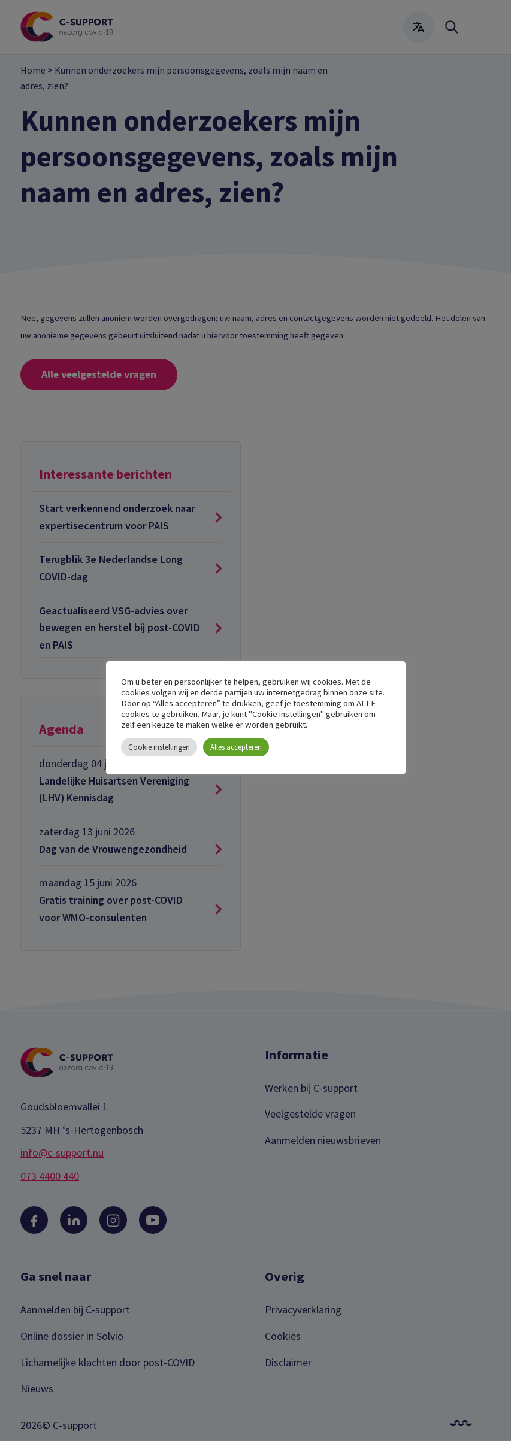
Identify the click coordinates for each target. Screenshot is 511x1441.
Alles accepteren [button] (236, 747)
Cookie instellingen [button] (159, 747)
